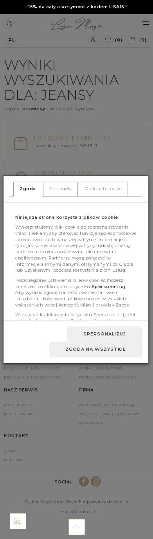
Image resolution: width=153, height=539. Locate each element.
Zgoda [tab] (28, 188)
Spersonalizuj (104, 334)
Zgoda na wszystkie (95, 349)
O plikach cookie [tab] (103, 188)
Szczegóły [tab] (60, 188)
